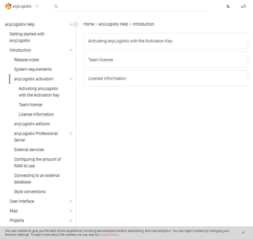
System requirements (33, 69)
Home (88, 24)
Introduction (20, 50)
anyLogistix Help (20, 24)
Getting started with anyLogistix (27, 37)
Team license (30, 104)
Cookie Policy (109, 234)
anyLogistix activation (33, 79)
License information (36, 114)
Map (14, 210)
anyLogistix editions (32, 124)
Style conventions (29, 191)
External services (29, 149)
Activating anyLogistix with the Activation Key (39, 92)
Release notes (26, 59)
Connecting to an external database (37, 178)
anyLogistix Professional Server (36, 136)
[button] (26, 6)
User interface (22, 201)
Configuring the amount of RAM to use (37, 162)
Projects (17, 220)
